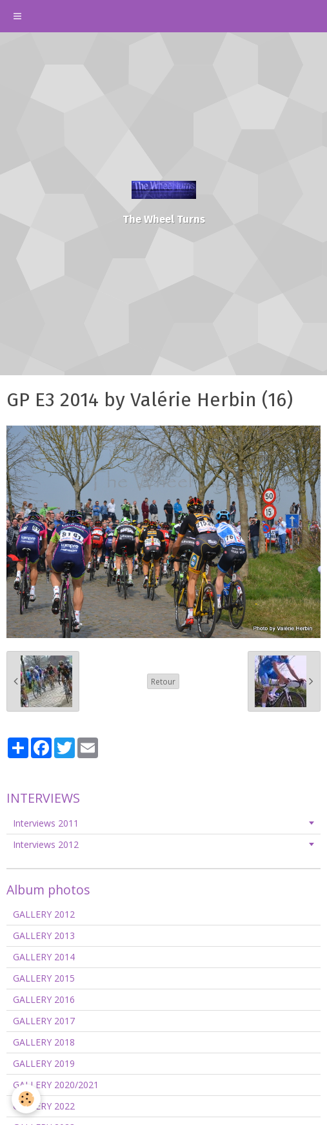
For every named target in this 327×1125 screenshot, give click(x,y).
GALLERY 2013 (44, 935)
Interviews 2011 (46, 823)
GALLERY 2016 (44, 999)
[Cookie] (26, 1098)
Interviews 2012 (46, 844)
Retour (163, 681)
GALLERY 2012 (44, 914)
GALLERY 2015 (44, 978)
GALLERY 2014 (44, 957)
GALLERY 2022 (44, 1106)
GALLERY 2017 (44, 1021)
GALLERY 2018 (44, 1042)
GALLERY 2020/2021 (56, 1085)
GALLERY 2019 (44, 1063)
